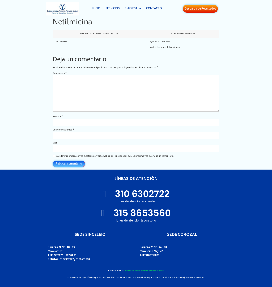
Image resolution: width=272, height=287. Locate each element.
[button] (200, 9)
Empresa (133, 9)
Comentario (60, 73)
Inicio (96, 8)
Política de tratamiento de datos (144, 271)
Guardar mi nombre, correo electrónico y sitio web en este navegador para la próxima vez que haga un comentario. (115, 156)
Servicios (112, 8)
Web (55, 143)
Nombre (58, 117)
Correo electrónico (63, 130)
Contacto (154, 8)
